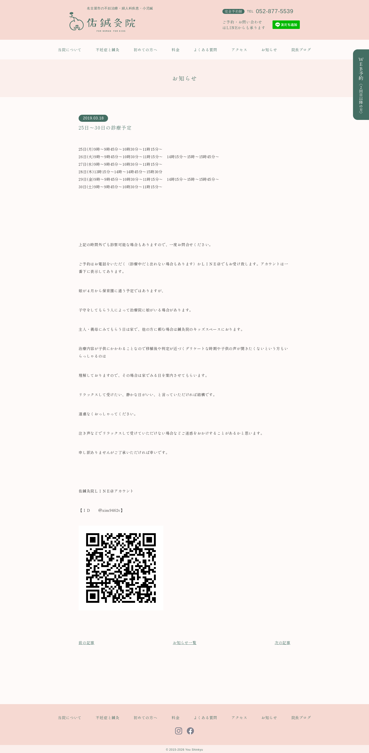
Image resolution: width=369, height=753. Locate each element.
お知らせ (269, 49)
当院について (70, 49)
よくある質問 (205, 49)
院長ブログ (301, 49)
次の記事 (282, 642)
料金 (176, 49)
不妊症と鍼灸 (108, 49)
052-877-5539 (274, 11)
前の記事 (86, 642)
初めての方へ (145, 49)
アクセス (239, 49)
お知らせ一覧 (185, 642)
